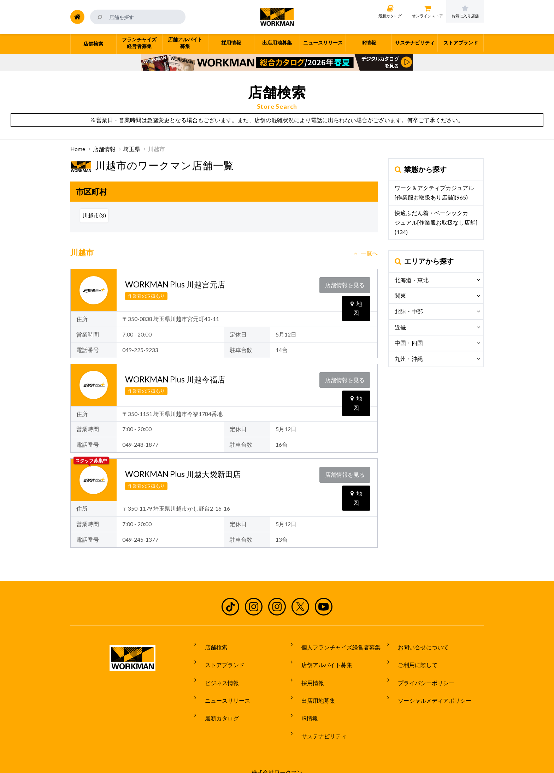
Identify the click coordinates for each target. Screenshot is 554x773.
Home (77, 149)
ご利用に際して (412, 657)
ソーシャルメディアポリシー (429, 684)
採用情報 (307, 671)
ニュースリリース (221, 684)
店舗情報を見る (346, 283)
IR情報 (304, 697)
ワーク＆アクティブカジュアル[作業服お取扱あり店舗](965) (434, 193)
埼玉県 (131, 149)
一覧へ (366, 253)
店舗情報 (104, 149)
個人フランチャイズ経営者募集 (335, 644)
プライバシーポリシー (420, 671)
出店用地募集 (313, 684)
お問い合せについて (417, 644)
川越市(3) (94, 215)
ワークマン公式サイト (277, 17)
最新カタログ (216, 697)
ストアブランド (219, 657)
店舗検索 (210, 644)
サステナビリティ (318, 710)
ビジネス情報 (216, 671)
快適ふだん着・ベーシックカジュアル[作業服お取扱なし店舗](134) (436, 222)
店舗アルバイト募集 (321, 657)
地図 (356, 297)
